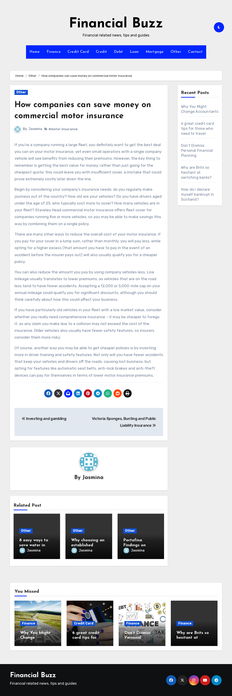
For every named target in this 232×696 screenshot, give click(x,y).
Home (34, 52)
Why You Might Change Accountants (35, 636)
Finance (54, 52)
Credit (101, 52)
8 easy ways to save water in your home (33, 545)
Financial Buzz (116, 24)
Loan (134, 52)
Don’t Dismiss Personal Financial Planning (197, 150)
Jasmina (35, 129)
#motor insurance (62, 129)
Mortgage (155, 52)
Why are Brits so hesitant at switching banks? (196, 172)
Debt (118, 52)
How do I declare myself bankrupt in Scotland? (197, 194)
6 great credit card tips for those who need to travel (197, 128)
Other (176, 52)
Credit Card (78, 52)
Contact (195, 52)
